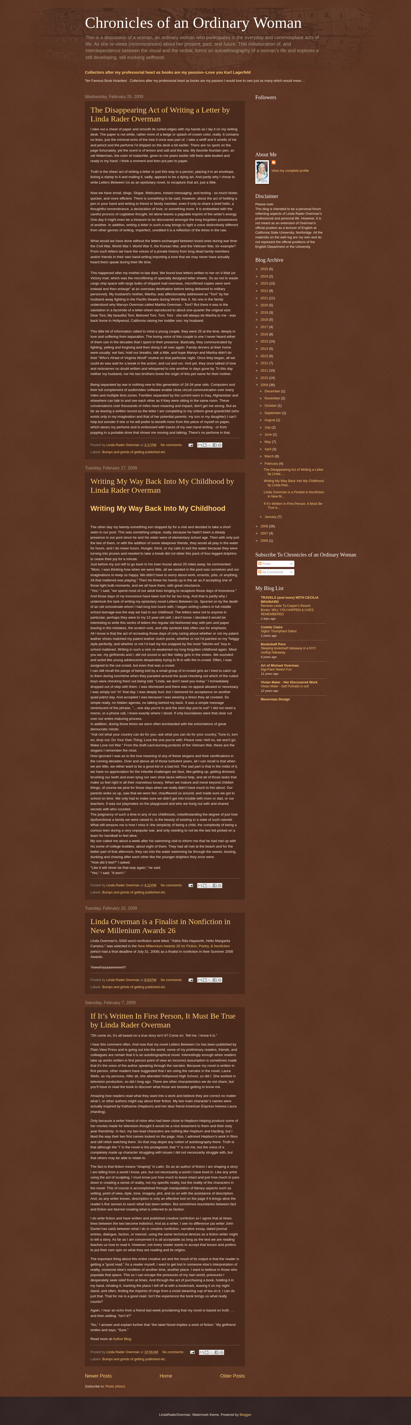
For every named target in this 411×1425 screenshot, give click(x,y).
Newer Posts (98, 1376)
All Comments (270, 572)
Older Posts (232, 1376)
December (272, 391)
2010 (265, 378)
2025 (265, 269)
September (273, 413)
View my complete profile (290, 171)
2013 (265, 356)
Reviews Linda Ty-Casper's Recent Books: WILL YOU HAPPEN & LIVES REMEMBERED (287, 610)
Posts (264, 564)
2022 (265, 291)
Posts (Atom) (115, 1386)
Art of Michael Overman (280, 665)
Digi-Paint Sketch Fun (276, 669)
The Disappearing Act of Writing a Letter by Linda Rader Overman (160, 114)
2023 (265, 283)
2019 (265, 312)
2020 (265, 305)
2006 (265, 541)
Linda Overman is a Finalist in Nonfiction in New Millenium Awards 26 (160, 926)
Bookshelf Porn (273, 644)
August (270, 420)
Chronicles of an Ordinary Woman (193, 22)
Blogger (245, 1415)
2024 (265, 276)
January (270, 517)
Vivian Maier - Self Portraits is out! (285, 686)
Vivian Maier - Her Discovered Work (289, 682)
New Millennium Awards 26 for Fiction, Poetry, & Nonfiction (184, 946)
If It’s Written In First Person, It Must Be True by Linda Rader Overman (162, 1020)
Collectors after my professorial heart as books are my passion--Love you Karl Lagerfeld (168, 72)
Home (166, 1376)
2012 (265, 363)
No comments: (172, 445)
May (268, 442)
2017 (265, 327)
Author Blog (122, 1339)
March (269, 456)
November (272, 398)
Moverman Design (275, 699)
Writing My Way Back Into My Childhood (157, 508)
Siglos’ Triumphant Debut (278, 631)
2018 (265, 320)
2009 (265, 385)
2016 (265, 334)
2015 (265, 341)
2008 (265, 526)
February (271, 463)
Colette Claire (272, 627)
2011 (265, 370)
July (267, 427)
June (268, 434)
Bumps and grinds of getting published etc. (134, 452)
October (270, 406)
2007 (265, 533)
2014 (265, 349)
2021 (265, 298)
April (268, 449)
